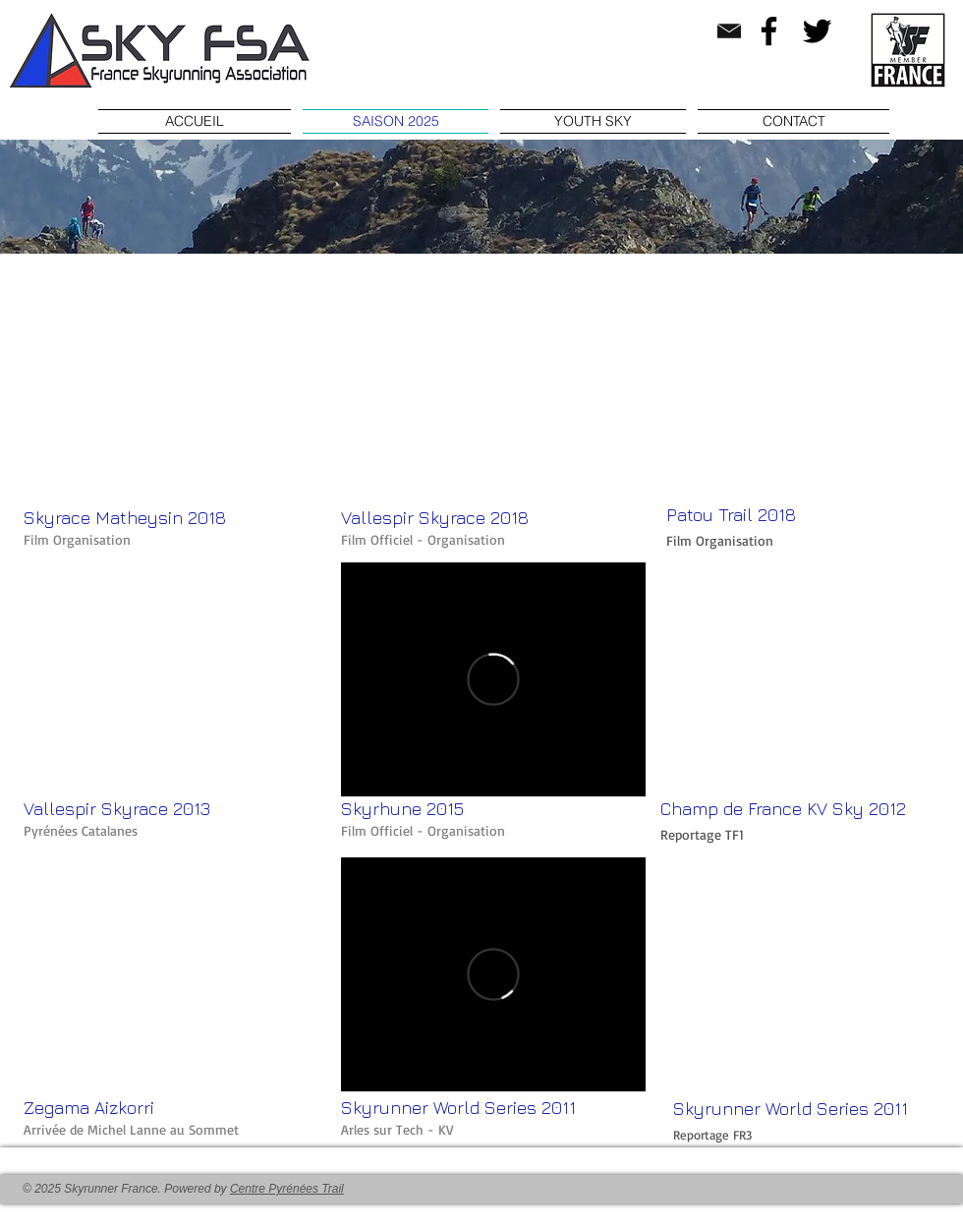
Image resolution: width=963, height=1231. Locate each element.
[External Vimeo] (493, 679)
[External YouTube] (176, 385)
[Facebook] (769, 31)
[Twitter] (817, 31)
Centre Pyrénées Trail (287, 1189)
